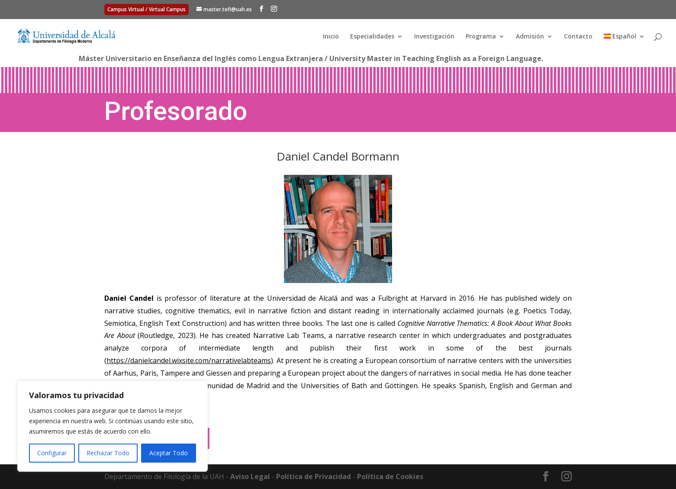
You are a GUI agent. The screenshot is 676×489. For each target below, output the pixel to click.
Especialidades (372, 36)
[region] (112, 426)
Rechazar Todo (108, 453)
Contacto (578, 36)
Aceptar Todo (168, 453)
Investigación (434, 36)
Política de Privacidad (313, 476)
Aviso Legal (250, 476)
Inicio (331, 36)
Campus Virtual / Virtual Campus (146, 9)
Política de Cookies (390, 476)
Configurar (52, 453)
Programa (481, 36)
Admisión (530, 36)
